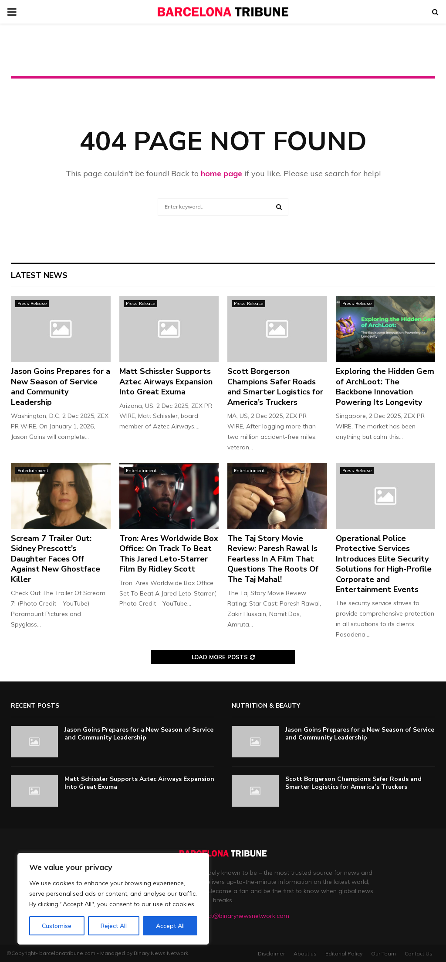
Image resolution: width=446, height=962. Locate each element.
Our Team (383, 953)
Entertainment (32, 470)
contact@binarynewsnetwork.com (240, 916)
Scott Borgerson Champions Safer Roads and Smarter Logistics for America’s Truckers (275, 386)
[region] (113, 899)
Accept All (170, 926)
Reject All (114, 926)
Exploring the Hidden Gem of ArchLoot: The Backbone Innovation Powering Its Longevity (385, 386)
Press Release (32, 303)
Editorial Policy (343, 953)
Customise (56, 926)
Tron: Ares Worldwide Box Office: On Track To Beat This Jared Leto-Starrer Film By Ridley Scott (168, 553)
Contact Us (418, 953)
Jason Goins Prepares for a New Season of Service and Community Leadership (60, 386)
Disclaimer (271, 953)
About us (305, 953)
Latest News (39, 275)
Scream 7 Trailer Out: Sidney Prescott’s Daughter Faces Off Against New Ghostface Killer (55, 559)
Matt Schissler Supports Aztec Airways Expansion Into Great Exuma (166, 381)
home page (221, 173)
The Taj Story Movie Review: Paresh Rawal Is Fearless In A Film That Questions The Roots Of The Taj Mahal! (272, 559)
